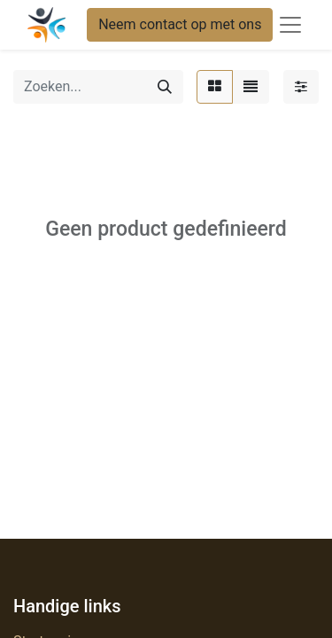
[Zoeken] (164, 87)
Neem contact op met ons (179, 24)
